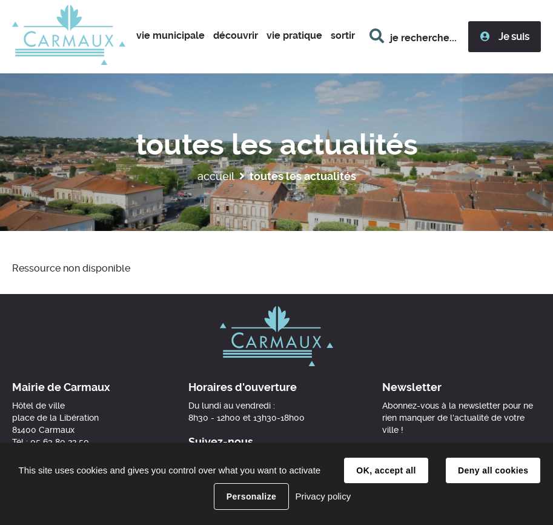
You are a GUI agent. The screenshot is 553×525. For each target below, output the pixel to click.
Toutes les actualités (303, 176)
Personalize (251, 496)
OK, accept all (386, 470)
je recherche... (423, 38)
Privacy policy (323, 496)
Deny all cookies (493, 470)
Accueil (215, 176)
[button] (170, 36)
